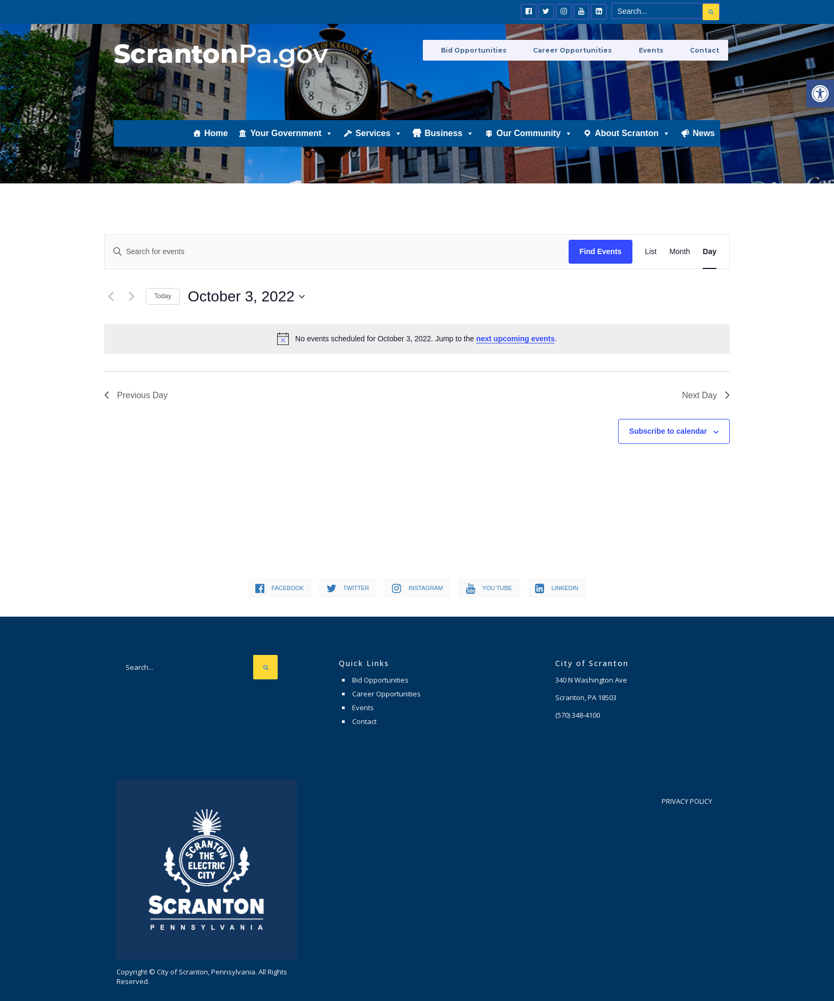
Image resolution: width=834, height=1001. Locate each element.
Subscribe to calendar (668, 431)
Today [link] (162, 296)
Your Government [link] (291, 147)
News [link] (704, 147)
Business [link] (449, 147)
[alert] (417, 339)
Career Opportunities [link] (597, 49)
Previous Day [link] (136, 395)
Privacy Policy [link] (687, 801)
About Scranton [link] (632, 147)
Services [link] (378, 147)
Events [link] (664, 49)
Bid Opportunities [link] (510, 49)
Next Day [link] (706, 395)
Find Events (600, 251)
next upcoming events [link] (515, 338)
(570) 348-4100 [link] (577, 715)
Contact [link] (706, 49)
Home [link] (216, 147)
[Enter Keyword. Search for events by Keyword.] (337, 251)
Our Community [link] (534, 147)
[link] (820, 93)
